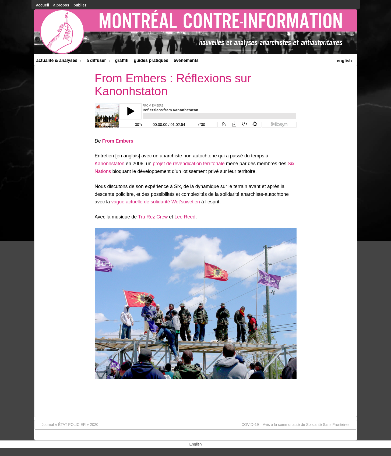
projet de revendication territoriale (189, 163)
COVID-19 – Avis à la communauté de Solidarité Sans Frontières (298, 424)
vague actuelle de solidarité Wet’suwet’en (155, 201)
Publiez (79, 5)
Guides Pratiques (151, 60)
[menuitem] (344, 60)
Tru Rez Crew (153, 217)
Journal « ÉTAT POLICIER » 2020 (67, 424)
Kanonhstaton (110, 163)
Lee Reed (184, 217)
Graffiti (121, 60)
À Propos (61, 5)
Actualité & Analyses (59, 61)
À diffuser (98, 61)
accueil (42, 5)
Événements (186, 60)
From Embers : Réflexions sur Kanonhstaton (173, 85)
